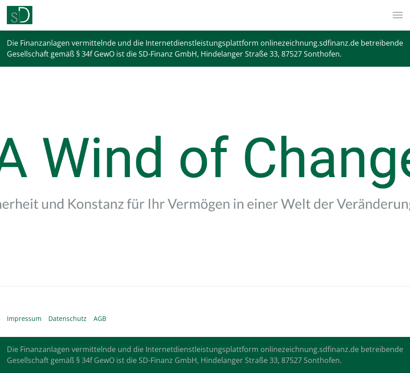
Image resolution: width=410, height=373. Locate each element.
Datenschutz (67, 318)
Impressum (24, 318)
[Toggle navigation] (394, 15)
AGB (99, 318)
